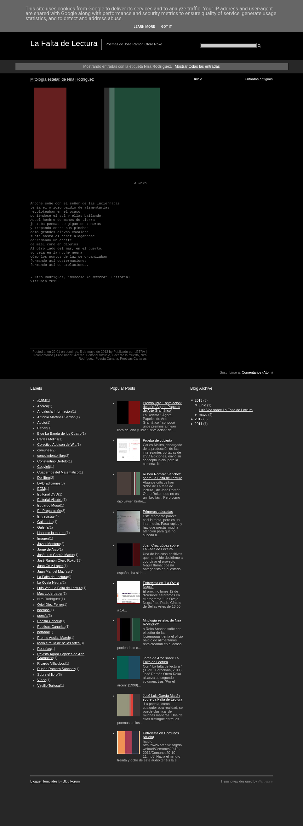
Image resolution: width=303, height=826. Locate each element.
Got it (166, 27)
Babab (42, 428)
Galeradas (45, 522)
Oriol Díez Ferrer (50, 604)
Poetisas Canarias (133, 358)
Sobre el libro (47, 674)
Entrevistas (45, 516)
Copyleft (43, 466)
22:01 (56, 351)
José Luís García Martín (55, 555)
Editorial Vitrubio (98, 355)
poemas (43, 610)
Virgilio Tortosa (48, 685)
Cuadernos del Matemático (57, 472)
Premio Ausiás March (53, 638)
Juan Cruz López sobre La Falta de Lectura (161, 547)
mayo (203, 414)
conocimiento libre (51, 455)
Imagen (43, 538)
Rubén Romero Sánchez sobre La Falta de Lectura (162, 476)
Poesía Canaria (106, 358)
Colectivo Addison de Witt (57, 444)
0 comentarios (43, 355)
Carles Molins (47, 439)
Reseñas (44, 649)
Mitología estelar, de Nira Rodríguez (62, 79)
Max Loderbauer (49, 593)
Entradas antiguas (259, 79)
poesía (42, 615)
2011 (198, 424)
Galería (43, 527)
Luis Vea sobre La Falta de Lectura (226, 410)
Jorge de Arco (48, 549)
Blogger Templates (43, 781)
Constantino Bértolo (52, 461)
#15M (41, 400)
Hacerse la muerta (125, 355)
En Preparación (49, 511)
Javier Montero (48, 544)
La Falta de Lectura (63, 43)
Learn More (144, 27)
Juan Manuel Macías (53, 571)
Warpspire (265, 781)
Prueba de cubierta (157, 440)
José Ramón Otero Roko (56, 560)
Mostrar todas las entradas (197, 66)
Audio (41, 422)
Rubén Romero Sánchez (56, 669)
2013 (198, 400)
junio (202, 405)
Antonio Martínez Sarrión (56, 417)
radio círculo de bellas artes (58, 643)
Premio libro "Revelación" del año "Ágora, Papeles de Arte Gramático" (162, 406)
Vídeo (41, 680)
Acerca (79, 355)
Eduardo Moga (48, 505)
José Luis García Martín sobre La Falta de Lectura (162, 697)
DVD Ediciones (48, 483)
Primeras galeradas (158, 511)
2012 (198, 419)
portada (43, 632)
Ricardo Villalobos (51, 663)
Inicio (198, 79)
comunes (44, 450)
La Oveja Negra (49, 582)
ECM (41, 488)
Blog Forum (71, 781)
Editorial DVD (47, 494)
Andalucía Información (54, 411)
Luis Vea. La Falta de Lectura (59, 588)
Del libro (43, 477)
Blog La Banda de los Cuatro (59, 433)
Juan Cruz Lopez (50, 566)
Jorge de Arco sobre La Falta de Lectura (161, 660)
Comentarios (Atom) (257, 372)
